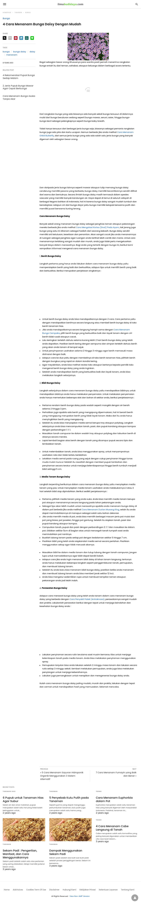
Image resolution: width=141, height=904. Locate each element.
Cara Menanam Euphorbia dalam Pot (114, 799)
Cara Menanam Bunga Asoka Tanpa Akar (19, 97)
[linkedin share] (21, 38)
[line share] (32, 38)
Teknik (99, 791)
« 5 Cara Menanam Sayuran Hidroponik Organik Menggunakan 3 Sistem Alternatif (61, 776)
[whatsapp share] (27, 38)
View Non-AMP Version (80, 896)
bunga (6, 51)
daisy (32, 51)
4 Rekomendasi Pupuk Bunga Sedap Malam (19, 77)
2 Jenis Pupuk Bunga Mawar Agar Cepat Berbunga (18, 87)
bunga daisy (19, 51)
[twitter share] (4, 38)
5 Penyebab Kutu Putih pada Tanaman (69, 799)
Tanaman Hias (9, 791)
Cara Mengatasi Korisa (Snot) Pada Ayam (97, 227)
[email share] (10, 38)
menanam (11, 54)
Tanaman (18, 13)
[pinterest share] (15, 38)
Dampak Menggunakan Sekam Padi (65, 852)
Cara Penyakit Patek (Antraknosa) (87, 599)
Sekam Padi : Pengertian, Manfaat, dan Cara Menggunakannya (20, 854)
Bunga (28, 13)
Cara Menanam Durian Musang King (100, 509)
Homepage (7, 13)
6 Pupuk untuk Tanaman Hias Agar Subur (23, 799)
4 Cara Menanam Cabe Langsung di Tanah (112, 828)
